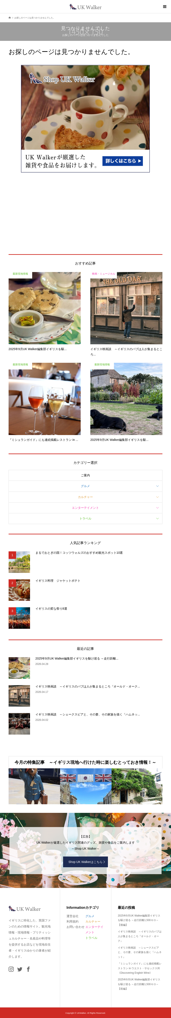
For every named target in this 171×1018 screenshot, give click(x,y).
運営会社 (73, 916)
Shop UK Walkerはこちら (85, 862)
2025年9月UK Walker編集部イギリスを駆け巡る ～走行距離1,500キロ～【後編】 (139, 920)
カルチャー (85, 497)
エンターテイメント (85, 507)
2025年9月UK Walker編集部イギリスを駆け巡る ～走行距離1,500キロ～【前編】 (139, 984)
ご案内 (85, 475)
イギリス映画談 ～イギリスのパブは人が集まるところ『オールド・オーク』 (140, 936)
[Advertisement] (85, 213)
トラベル (85, 518)
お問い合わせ (76, 927)
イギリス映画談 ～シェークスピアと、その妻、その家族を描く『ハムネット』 (140, 952)
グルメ (85, 486)
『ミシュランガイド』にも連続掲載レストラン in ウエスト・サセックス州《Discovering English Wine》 (140, 968)
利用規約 (73, 921)
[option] (34, 786)
